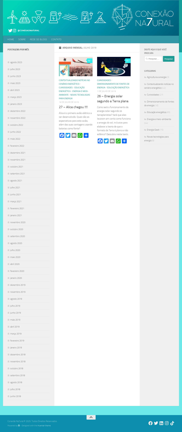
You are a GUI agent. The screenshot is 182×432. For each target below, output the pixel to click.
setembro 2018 (17, 375)
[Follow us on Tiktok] (172, 423)
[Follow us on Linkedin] (161, 423)
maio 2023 (15, 83)
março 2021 (15, 201)
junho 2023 (15, 76)
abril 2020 (14, 264)
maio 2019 (15, 319)
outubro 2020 (16, 229)
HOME (10, 39)
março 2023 (15, 97)
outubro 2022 (16, 125)
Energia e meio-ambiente (159, 119)
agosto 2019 (16, 299)
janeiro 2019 (16, 347)
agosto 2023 (16, 62)
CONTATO (56, 39)
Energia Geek (153, 129)
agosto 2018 (16, 382)
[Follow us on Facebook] (150, 423)
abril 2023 (14, 90)
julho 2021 (15, 187)
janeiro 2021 (16, 215)
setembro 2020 (17, 236)
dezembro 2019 (17, 285)
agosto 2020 (16, 243)
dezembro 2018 (17, 354)
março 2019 (15, 333)
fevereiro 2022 (17, 145)
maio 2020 (15, 257)
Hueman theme (44, 425)
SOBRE (22, 39)
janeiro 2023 (16, 104)
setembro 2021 (17, 173)
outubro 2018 (16, 368)
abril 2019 (14, 326)
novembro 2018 (17, 361)
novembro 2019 (17, 292)
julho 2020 (15, 250)
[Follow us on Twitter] (156, 423)
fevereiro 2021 (17, 208)
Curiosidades (66, 87)
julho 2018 (15, 389)
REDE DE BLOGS (38, 39)
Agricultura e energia (156, 77)
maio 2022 (15, 138)
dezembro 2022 (17, 111)
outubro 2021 (16, 166)
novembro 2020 (17, 222)
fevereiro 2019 (17, 340)
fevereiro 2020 (17, 271)
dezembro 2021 (17, 152)
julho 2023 (15, 69)
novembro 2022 (17, 118)
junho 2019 (15, 312)
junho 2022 (15, 132)
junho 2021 (15, 194)
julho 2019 (15, 305)
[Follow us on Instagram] (167, 423)
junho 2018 (15, 396)
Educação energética (118, 87)
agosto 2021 (16, 180)
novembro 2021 (17, 159)
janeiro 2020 (16, 278)
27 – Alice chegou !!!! (73, 107)
